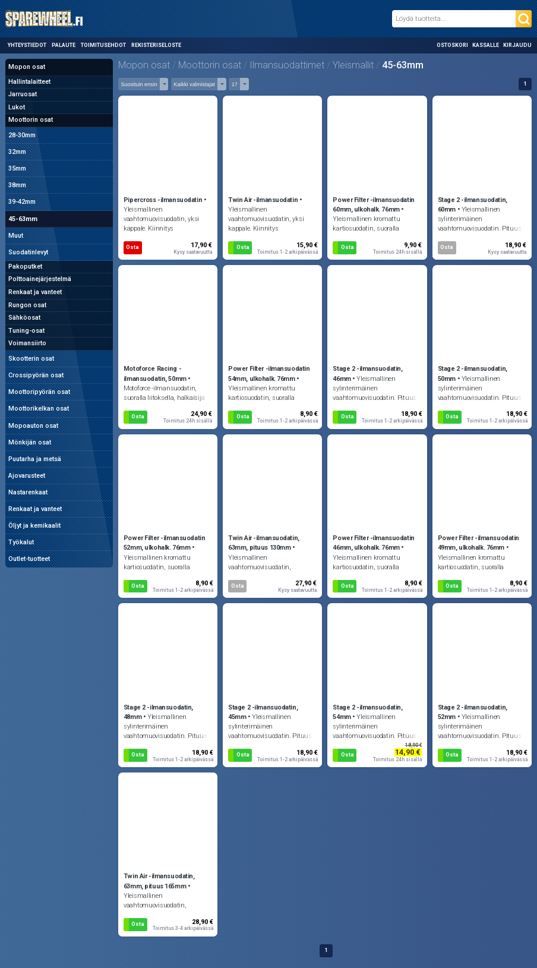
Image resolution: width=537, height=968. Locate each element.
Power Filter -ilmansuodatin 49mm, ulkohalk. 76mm (478, 542)
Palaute (63, 45)
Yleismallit (353, 65)
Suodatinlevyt (28, 252)
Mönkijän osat (29, 442)
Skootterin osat (31, 358)
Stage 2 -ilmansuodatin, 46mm (367, 373)
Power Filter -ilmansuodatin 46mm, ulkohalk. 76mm (373, 542)
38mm (17, 185)
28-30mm (22, 135)
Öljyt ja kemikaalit (34, 525)
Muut (15, 235)
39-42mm (22, 202)
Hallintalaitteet (29, 82)
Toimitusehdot (103, 45)
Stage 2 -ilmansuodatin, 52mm (472, 712)
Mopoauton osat (33, 426)
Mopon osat (26, 67)
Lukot (16, 107)
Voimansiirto (27, 343)
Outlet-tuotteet (29, 559)
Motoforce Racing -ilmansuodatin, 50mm (155, 373)
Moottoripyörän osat (39, 392)
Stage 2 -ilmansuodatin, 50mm (472, 373)
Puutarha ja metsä (34, 459)
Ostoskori (452, 45)
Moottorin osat (30, 120)
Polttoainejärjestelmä (39, 279)
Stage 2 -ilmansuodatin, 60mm (472, 204)
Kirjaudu (517, 45)
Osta (132, 247)
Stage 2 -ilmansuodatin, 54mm (367, 712)
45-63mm (22, 219)
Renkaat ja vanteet (35, 292)
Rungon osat (27, 305)
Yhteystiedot (27, 45)
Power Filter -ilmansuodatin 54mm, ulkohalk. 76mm (268, 373)
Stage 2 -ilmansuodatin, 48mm (158, 712)
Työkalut (21, 542)
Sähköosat (24, 317)
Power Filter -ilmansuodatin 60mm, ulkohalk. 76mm (373, 204)
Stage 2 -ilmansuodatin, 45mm (263, 712)
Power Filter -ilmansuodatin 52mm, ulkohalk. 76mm (164, 542)
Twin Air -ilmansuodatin (263, 200)
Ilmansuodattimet (286, 65)
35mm (17, 168)
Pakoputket (25, 266)
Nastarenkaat (28, 492)
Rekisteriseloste (156, 45)
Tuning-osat (26, 331)
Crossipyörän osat (36, 375)
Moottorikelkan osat (38, 408)
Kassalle (485, 45)
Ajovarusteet (26, 476)
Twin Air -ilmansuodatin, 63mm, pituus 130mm (263, 542)
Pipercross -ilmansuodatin (163, 200)
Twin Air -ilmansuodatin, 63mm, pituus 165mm (159, 881)
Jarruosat (22, 94)
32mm (17, 152)
